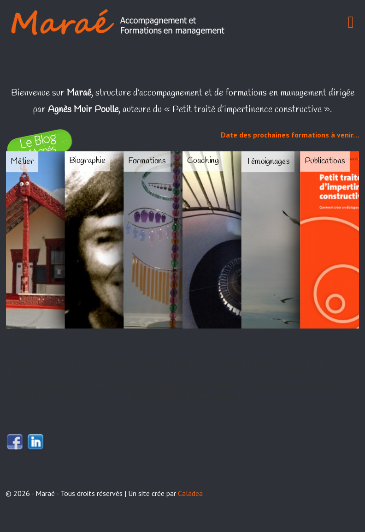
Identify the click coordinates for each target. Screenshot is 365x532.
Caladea (190, 493)
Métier (248, 395)
